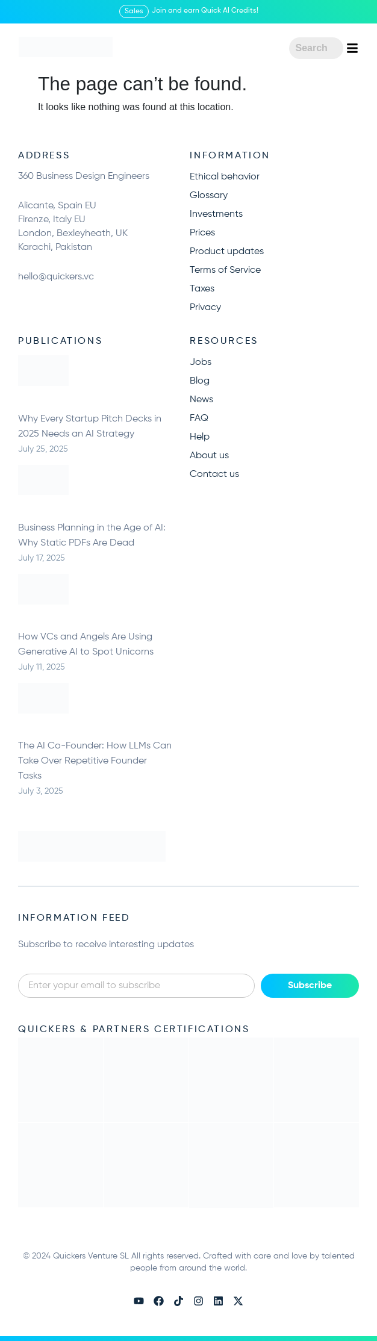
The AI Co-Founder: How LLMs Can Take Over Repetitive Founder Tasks (95, 761)
